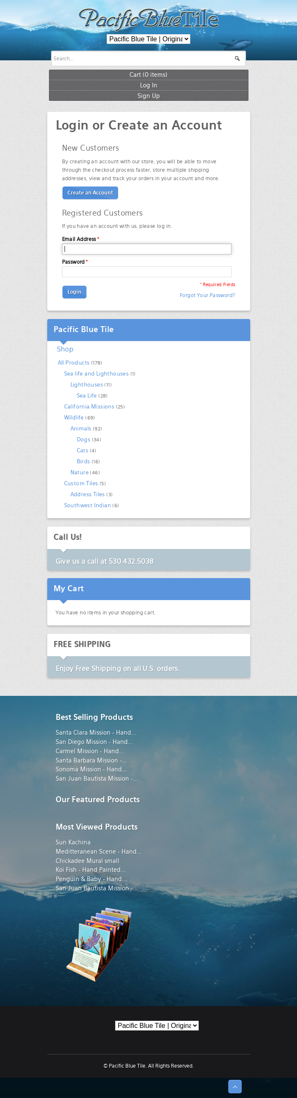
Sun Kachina (73, 842)
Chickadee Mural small (87, 860)
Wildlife (74, 417)
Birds (83, 461)
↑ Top (235, 1086)
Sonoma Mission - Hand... (91, 769)
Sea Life (87, 395)
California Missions (89, 406)
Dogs (84, 439)
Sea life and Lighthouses (96, 374)
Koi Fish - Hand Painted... (91, 869)
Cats (83, 450)
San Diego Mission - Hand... (94, 741)
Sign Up (149, 95)
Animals (81, 428)
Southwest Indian (87, 505)
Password (73, 262)
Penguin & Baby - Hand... (91, 879)
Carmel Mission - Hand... (90, 751)
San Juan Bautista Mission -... (97, 778)
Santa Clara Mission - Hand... (96, 732)
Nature (79, 472)
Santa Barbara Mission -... (91, 760)
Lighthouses (86, 384)
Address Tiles (87, 494)
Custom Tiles (81, 483)
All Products (74, 363)
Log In (148, 85)
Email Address (79, 239)
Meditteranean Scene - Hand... (99, 851)
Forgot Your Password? (207, 295)
